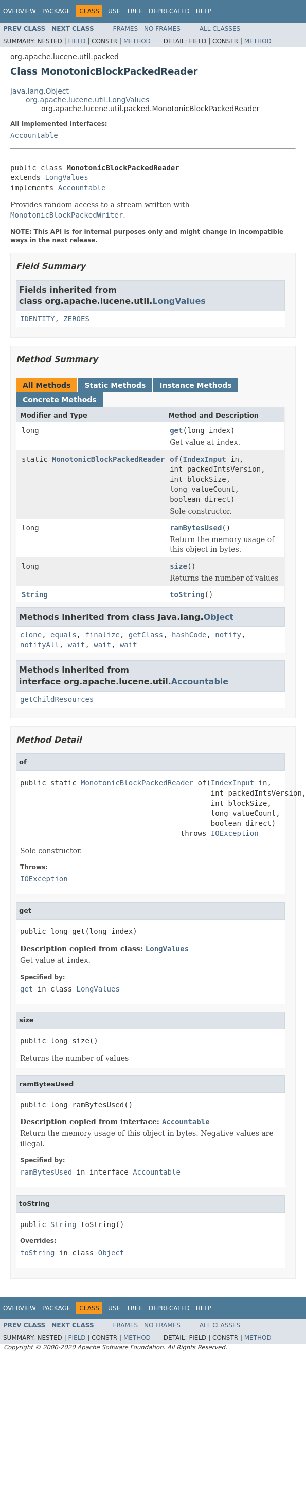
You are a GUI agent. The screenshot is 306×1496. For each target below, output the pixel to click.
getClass (146, 634)
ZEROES (76, 319)
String (35, 594)
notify (228, 634)
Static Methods (115, 385)
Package (56, 11)
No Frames (162, 28)
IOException (235, 833)
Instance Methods (195, 385)
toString (187, 594)
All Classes (220, 28)
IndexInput (204, 459)
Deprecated (169, 11)
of (174, 459)
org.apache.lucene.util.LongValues (87, 100)
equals (63, 634)
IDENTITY (37, 319)
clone (31, 634)
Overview (19, 11)
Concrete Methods (60, 399)
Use (114, 11)
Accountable (34, 135)
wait (76, 645)
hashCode (189, 634)
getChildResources (57, 699)
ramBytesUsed (196, 528)
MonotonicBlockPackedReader (108, 459)
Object (219, 617)
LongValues (66, 177)
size (178, 566)
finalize (102, 634)
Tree (134, 11)
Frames (125, 28)
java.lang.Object (39, 91)
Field (76, 41)
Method (137, 41)
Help (204, 11)
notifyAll (39, 645)
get (176, 430)
